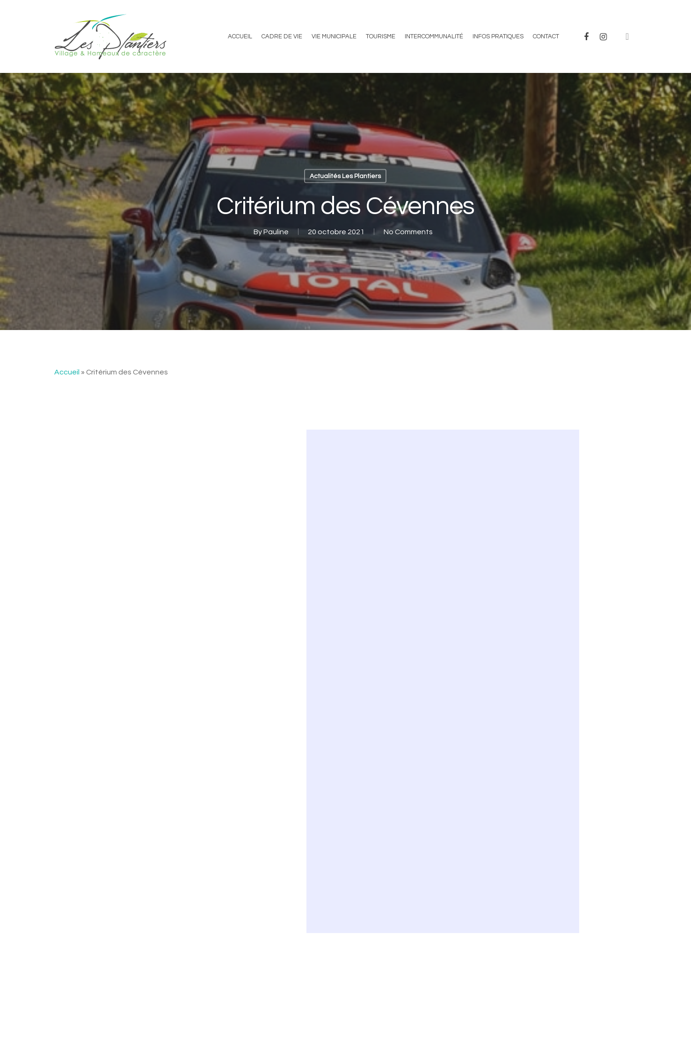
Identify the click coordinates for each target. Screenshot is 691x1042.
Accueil (240, 36)
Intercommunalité (434, 36)
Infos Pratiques (498, 36)
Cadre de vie (282, 36)
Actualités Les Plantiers (345, 176)
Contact (546, 36)
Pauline (276, 232)
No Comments (408, 232)
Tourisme (380, 36)
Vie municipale (334, 36)
